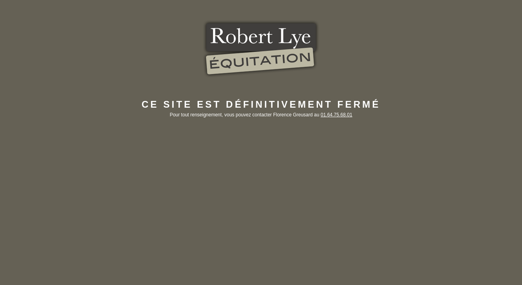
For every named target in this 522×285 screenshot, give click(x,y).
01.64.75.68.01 (336, 115)
